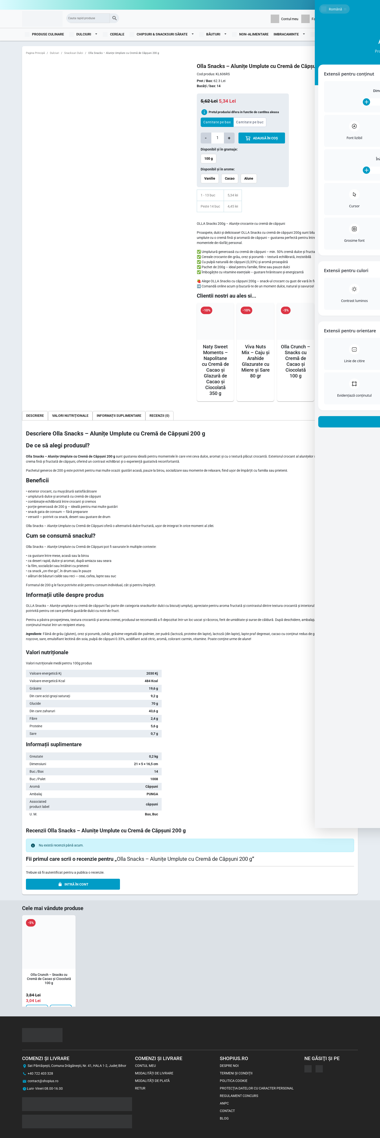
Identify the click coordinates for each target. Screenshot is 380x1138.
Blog (350, 34)
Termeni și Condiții (236, 1073)
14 (156, 771)
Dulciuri (54, 53)
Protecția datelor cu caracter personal (257, 1088)
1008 (154, 779)
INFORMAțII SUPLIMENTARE (119, 416)
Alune (248, 178)
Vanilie (209, 178)
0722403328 (348, 5)
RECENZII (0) (159, 416)
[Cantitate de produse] (217, 138)
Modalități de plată (152, 1081)
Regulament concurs (239, 1096)
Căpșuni (151, 786)
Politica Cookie (233, 1081)
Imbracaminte (286, 34)
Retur (140, 1088)
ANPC (224, 1103)
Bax (148, 814)
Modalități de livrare (154, 1073)
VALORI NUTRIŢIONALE (70, 416)
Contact (227, 1111)
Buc (155, 814)
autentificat (54, 872)
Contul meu (145, 1066)
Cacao (230, 178)
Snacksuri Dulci (73, 53)
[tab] (35, 415)
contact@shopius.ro (43, 1081)
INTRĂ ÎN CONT (73, 884)
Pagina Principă (35, 53)
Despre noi (229, 1066)
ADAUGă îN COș (261, 138)
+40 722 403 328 (40, 1073)
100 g (208, 158)
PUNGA (152, 794)
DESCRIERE (35, 416)
